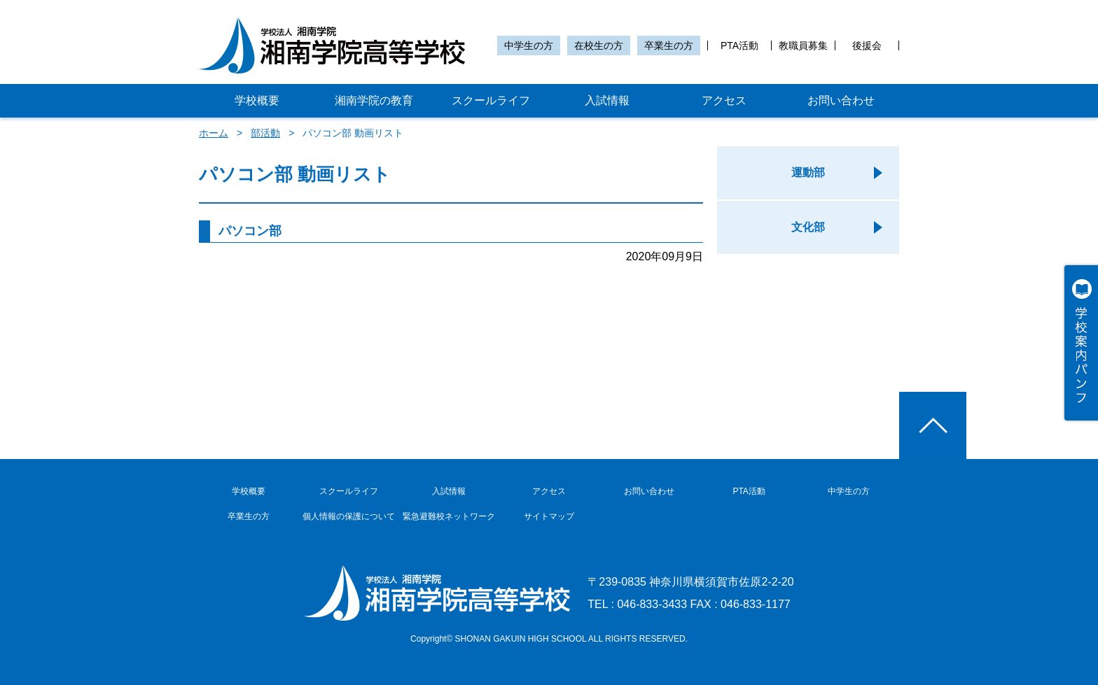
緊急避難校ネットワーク (449, 516)
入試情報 (607, 100)
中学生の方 (528, 45)
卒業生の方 (668, 45)
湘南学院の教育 (374, 100)
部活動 (265, 133)
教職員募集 (803, 45)
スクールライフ (491, 100)
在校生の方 (598, 45)
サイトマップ (549, 516)
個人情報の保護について (349, 516)
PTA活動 (739, 45)
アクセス (724, 100)
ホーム (213, 133)
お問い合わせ (841, 100)
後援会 (867, 45)
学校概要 (257, 100)
